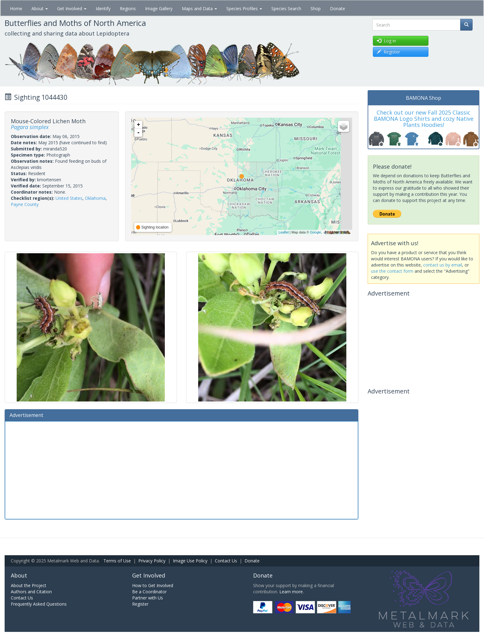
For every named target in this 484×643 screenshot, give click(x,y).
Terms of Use (117, 561)
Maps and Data (199, 8)
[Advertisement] (181, 469)
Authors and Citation (31, 592)
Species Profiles (244, 8)
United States (69, 198)
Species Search (286, 8)
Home (16, 8)
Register (140, 604)
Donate (337, 8)
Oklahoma (95, 198)
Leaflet (283, 232)
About (39, 8)
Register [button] (388, 52)
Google (315, 232)
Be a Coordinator (149, 592)
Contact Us (226, 561)
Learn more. (291, 592)
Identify (103, 8)
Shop (316, 8)
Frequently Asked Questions (39, 604)
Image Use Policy (190, 561)
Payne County (25, 204)
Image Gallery (159, 8)
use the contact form (392, 271)
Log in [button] (386, 41)
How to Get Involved (152, 585)
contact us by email (442, 265)
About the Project (28, 585)
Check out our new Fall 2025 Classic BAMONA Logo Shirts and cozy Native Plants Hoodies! (424, 118)
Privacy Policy (151, 561)
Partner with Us (147, 598)
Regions (128, 8)
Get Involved (71, 8)
